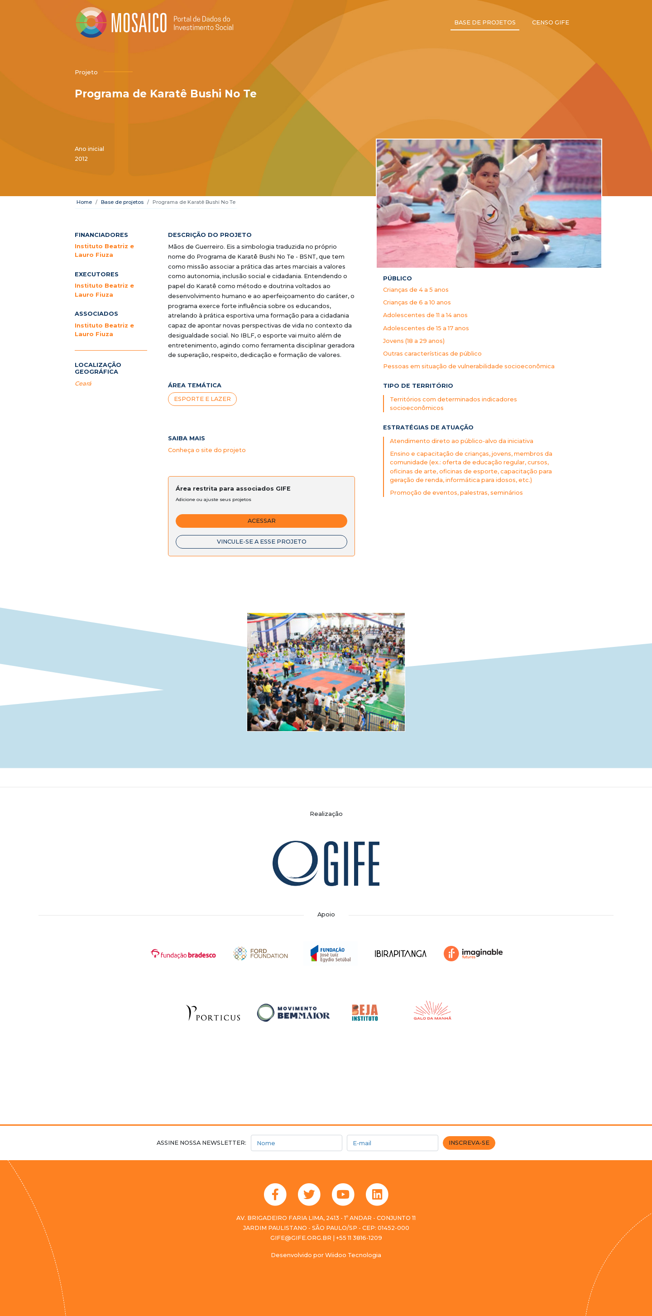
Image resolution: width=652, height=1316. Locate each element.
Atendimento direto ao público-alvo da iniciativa (461, 441)
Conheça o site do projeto (207, 450)
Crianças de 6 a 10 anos (417, 302)
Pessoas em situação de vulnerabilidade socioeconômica (469, 366)
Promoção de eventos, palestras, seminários (456, 492)
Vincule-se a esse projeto (262, 541)
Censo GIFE (550, 22)
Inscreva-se (469, 1142)
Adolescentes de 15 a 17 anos (426, 328)
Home (84, 202)
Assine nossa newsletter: (201, 1142)
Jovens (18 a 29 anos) (414, 340)
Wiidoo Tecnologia (353, 1255)
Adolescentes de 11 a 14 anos (425, 315)
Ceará (83, 383)
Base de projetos (485, 22)
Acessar (262, 520)
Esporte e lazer (202, 398)
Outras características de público (432, 353)
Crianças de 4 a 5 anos (416, 289)
